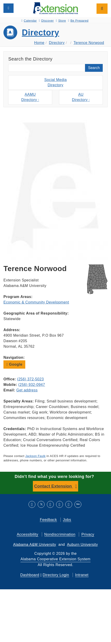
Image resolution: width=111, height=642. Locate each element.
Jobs (67, 520)
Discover (46, 20)
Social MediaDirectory (55, 82)
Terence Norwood (89, 43)
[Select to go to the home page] (55, 8)
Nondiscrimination (60, 534)
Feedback (48, 520)
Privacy (87, 534)
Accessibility (27, 534)
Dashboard (29, 575)
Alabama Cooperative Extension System (55, 559)
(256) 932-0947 (31, 385)
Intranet (81, 575)
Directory (40, 32)
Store (61, 20)
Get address (27, 390)
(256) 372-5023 (30, 379)
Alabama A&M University (34, 545)
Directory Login (56, 575)
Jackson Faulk (35, 456)
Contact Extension (53, 486)
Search (94, 68)
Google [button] (14, 364)
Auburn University (82, 545)
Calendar (29, 20)
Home (39, 43)
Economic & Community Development (36, 302)
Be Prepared (78, 20)
